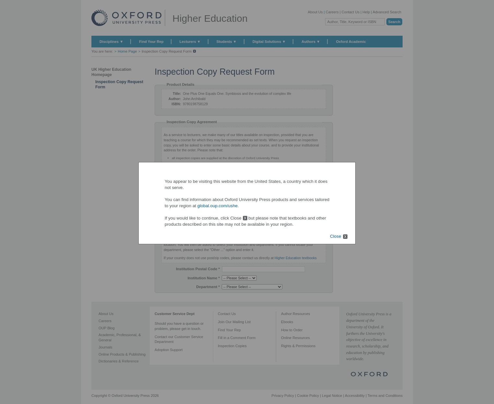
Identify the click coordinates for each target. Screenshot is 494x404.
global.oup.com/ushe (217, 205)
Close (335, 236)
